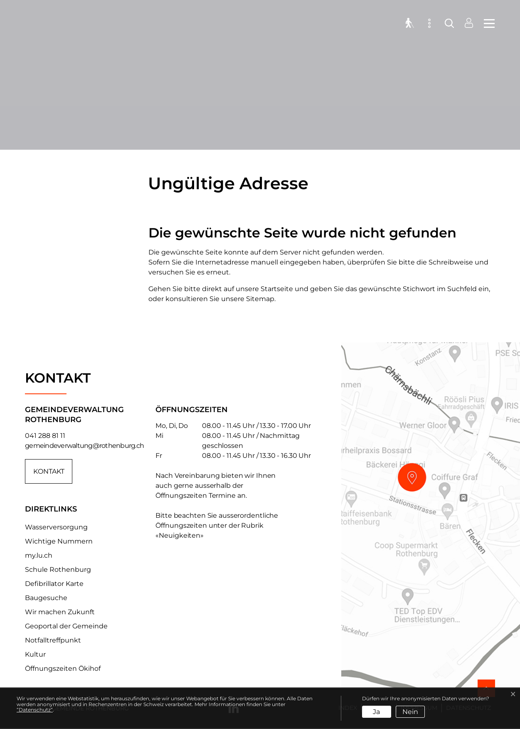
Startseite (277, 289)
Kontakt (48, 471)
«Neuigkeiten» (179, 535)
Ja (376, 712)
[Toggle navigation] (486, 25)
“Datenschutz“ (35, 710)
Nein (410, 712)
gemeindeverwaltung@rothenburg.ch (84, 446)
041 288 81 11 (45, 436)
